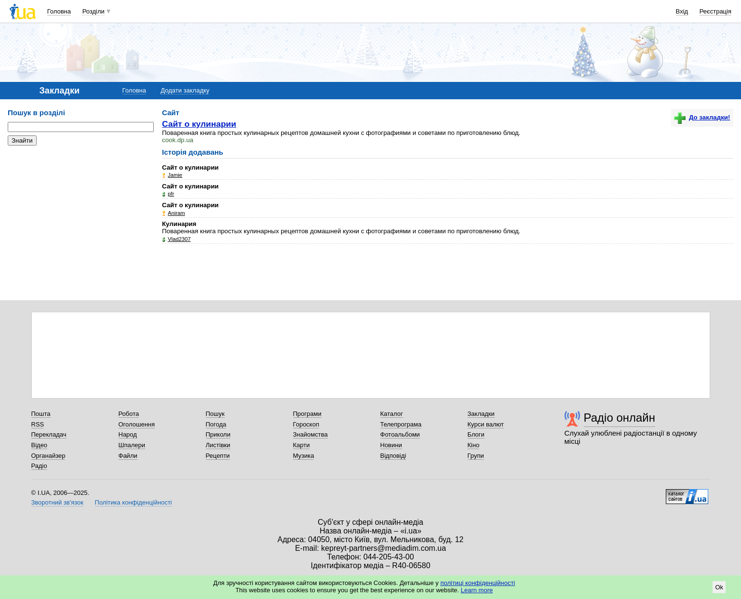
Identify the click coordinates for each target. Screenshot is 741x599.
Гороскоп (306, 424)
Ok (719, 587)
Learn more (477, 590)
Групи (476, 455)
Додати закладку (185, 90)
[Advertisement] (80, 212)
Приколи (218, 434)
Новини (391, 445)
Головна (59, 11)
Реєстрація (715, 11)
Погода (216, 424)
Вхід (682, 11)
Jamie (175, 175)
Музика (303, 455)
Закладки (481, 413)
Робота (129, 413)
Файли (128, 455)
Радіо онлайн (620, 417)
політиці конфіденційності (477, 582)
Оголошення (137, 424)
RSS (37, 424)
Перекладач (49, 434)
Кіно (474, 445)
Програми (307, 413)
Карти (301, 445)
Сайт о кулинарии (199, 124)
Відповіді (393, 455)
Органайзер (48, 455)
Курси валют (486, 424)
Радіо (39, 465)
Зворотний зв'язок (57, 502)
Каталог (391, 413)
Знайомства (310, 434)
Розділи (93, 11)
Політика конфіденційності (133, 502)
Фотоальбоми (400, 434)
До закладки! (702, 117)
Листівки (218, 445)
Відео (39, 445)
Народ (128, 434)
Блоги (476, 434)
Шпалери (132, 445)
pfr (171, 194)
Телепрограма (401, 424)
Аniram (176, 213)
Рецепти (218, 455)
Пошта (41, 413)
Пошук (215, 413)
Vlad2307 (179, 239)
